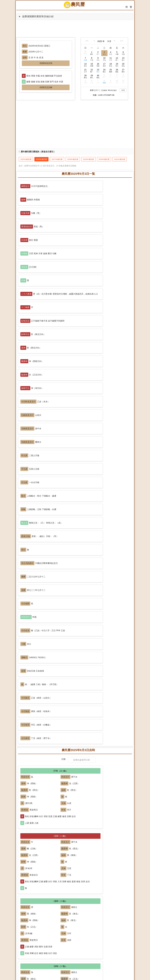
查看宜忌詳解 (46, 87)
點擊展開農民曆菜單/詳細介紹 (36, 16)
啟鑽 (37, 954)
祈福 (37, 930)
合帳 (72, 886)
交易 (61, 918)
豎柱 (96, 899)
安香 (37, 899)
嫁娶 (26, 886)
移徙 (37, 942)
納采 (37, 886)
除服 (96, 954)
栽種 (84, 942)
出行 (26, 942)
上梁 (84, 899)
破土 (49, 954)
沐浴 (72, 930)
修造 (61, 899)
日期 (63, 476)
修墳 (26, 954)
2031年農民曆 (119, 159)
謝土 (84, 954)
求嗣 (49, 930)
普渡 (107, 930)
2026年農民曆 (41, 159)
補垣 (26, 906)
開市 (26, 918)
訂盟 (96, 886)
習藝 (72, 942)
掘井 (107, 899)
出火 (49, 942)
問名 (49, 886)
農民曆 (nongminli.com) (74, 977)
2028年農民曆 (72, 159)
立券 (49, 918)
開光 (61, 930)
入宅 (26, 899)
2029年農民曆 (88, 159)
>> (121, 40)
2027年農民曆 (57, 159)
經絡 (96, 918)
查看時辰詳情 (46, 63)
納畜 (96, 942)
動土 (72, 899)
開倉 (84, 918)
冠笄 (84, 886)
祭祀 (26, 930)
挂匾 (37, 918)
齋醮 (84, 930)
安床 (61, 886)
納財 (72, 918)
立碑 (72, 954)
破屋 (119, 899)
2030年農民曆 (104, 159)
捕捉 (107, 942)
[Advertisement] (75, 28)
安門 (49, 899)
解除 (107, 954)
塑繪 (96, 930)
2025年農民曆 (25, 159)
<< (86, 40)
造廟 (119, 930)
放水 (119, 942)
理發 (61, 942)
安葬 (61, 954)
